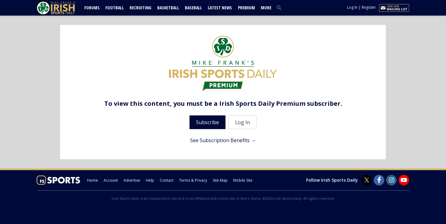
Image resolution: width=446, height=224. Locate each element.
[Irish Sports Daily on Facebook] (379, 180)
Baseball (193, 8)
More (266, 8)
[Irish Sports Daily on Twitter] (366, 180)
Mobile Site (242, 180)
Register (369, 7)
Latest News (220, 8)
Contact (166, 180)
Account (111, 180)
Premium (246, 8)
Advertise (131, 180)
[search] (280, 7)
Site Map (220, 180)
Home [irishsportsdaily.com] (92, 180)
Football (114, 8)
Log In (352, 7)
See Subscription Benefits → (223, 140)
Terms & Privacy (193, 180)
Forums (92, 8)
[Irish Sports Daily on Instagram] (391, 180)
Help (150, 180)
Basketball (168, 8)
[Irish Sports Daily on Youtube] (404, 180)
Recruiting (140, 8)
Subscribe (207, 122)
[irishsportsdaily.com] (63, 8)
